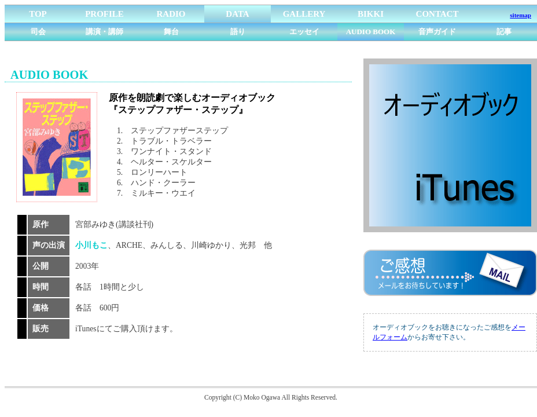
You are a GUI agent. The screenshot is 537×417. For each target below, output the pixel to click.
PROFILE (104, 14)
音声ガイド (437, 31)
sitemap (520, 15)
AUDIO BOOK (371, 31)
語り (237, 31)
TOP (38, 14)
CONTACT (437, 14)
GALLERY (304, 14)
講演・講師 (104, 31)
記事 (504, 31)
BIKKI (371, 14)
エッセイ (304, 31)
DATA (237, 14)
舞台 (171, 31)
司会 (38, 31)
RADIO (170, 14)
